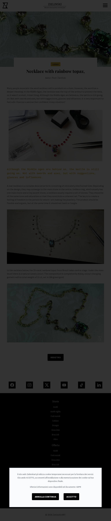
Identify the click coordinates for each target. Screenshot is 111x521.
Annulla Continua (45, 496)
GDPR (78, 487)
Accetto (71, 496)
